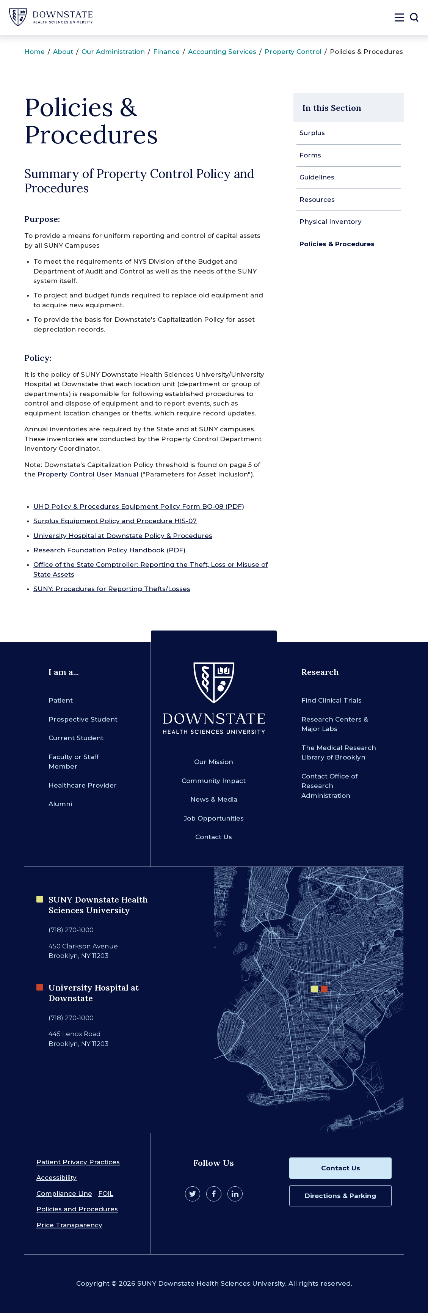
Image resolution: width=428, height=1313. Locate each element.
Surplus (312, 133)
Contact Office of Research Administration (329, 785)
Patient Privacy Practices (78, 1162)
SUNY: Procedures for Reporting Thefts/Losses (111, 589)
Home (34, 51)
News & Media (213, 799)
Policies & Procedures (337, 244)
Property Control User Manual (89, 474)
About (63, 51)
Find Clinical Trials (331, 700)
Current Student (76, 738)
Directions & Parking (340, 1196)
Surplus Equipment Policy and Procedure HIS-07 (115, 521)
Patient (61, 700)
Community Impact (214, 781)
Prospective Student (83, 719)
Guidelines (316, 177)
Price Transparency (69, 1225)
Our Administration (113, 51)
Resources (317, 199)
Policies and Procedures (77, 1209)
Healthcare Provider (83, 785)
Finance (166, 51)
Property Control (293, 51)
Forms (310, 155)
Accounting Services (222, 51)
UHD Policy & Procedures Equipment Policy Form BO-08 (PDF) (138, 506)
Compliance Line (64, 1193)
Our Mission (213, 762)
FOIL (105, 1193)
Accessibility (56, 1177)
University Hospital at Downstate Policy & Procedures (122, 535)
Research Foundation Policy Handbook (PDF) (109, 550)
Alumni (60, 804)
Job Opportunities (214, 818)
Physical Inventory (330, 221)
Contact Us (213, 837)
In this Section (332, 107)
